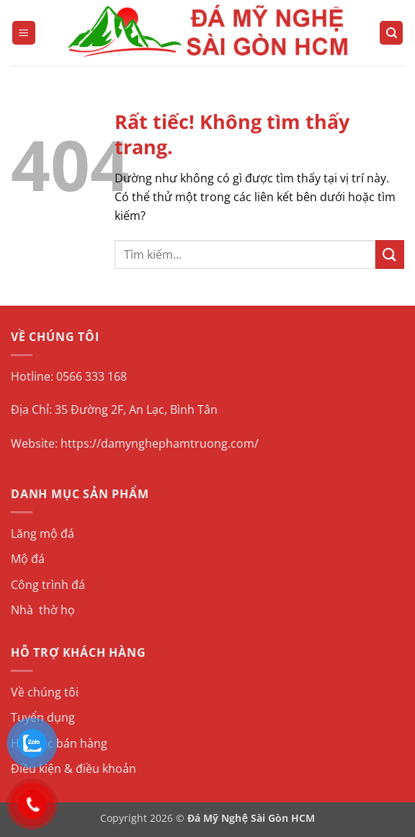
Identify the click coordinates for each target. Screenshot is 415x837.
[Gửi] (389, 254)
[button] (23, 33)
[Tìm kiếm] (391, 33)
